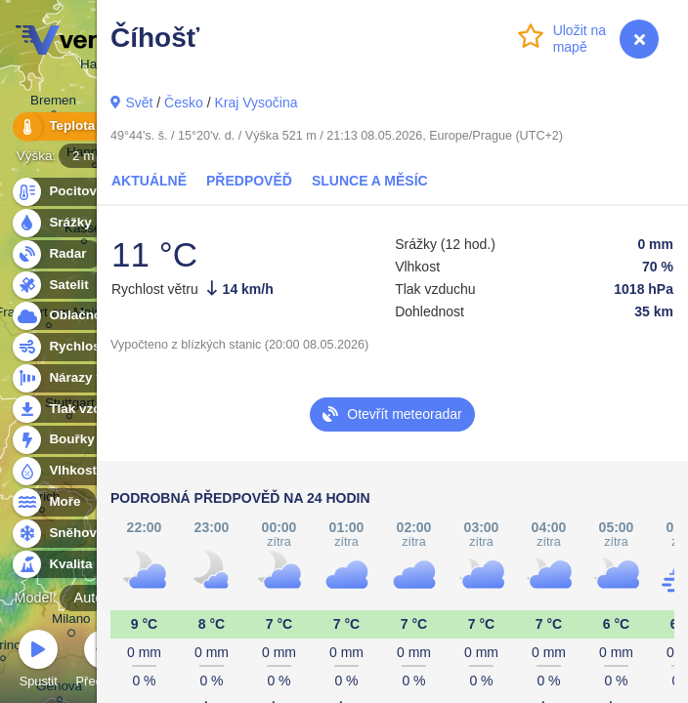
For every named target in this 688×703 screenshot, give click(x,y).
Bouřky (60, 440)
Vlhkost (61, 471)
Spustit (38, 661)
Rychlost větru (83, 347)
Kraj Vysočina (255, 102)
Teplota (60, 126)
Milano (71, 622)
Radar (56, 254)
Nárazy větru (77, 378)
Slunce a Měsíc (370, 180)
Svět (138, 102)
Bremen (53, 103)
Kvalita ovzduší (85, 565)
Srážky (59, 223)
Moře (53, 502)
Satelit (57, 285)
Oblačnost (69, 316)
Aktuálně (149, 180)
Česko (183, 102)
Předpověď (249, 180)
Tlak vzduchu (79, 409)
